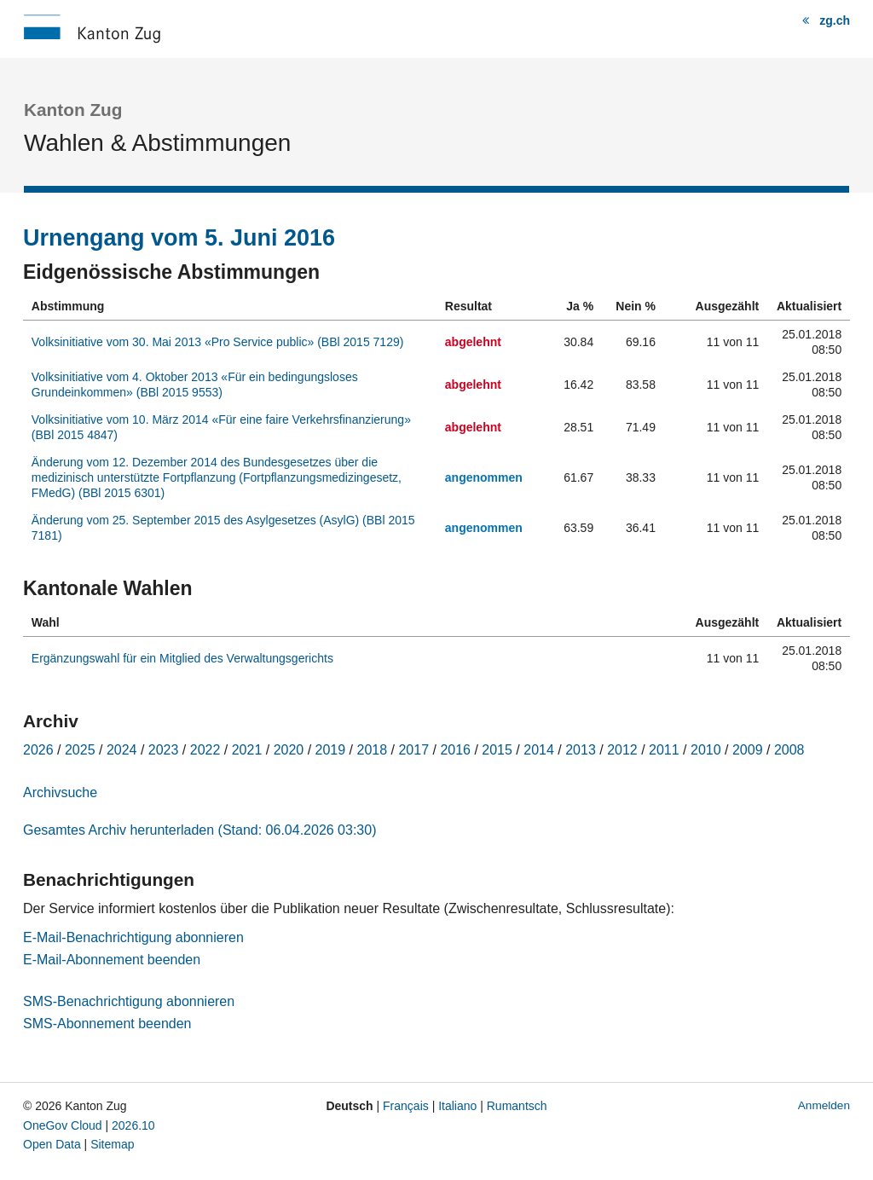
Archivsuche (60, 792)
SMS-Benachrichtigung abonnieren (128, 1001)
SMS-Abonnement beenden (107, 1023)
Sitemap (112, 1144)
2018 (372, 750)
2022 (205, 750)
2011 (664, 750)
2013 (580, 750)
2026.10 (133, 1125)
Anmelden (824, 1105)
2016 (455, 750)
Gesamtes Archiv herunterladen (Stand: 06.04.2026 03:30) (199, 830)
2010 (706, 750)
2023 (163, 750)
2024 (122, 750)
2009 (747, 750)
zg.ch (834, 20)
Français (406, 1106)
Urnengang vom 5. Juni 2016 (179, 238)
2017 (413, 750)
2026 (38, 750)
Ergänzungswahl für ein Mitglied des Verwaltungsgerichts (182, 658)
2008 (789, 750)
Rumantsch (517, 1106)
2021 (247, 750)
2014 (538, 750)
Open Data (52, 1144)
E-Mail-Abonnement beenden (111, 959)
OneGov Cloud (62, 1125)
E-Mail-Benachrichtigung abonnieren (133, 937)
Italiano (457, 1106)
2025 (80, 750)
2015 (497, 750)
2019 (330, 750)
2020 (289, 750)
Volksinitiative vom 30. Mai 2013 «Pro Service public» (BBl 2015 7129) (218, 342)
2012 (622, 750)
